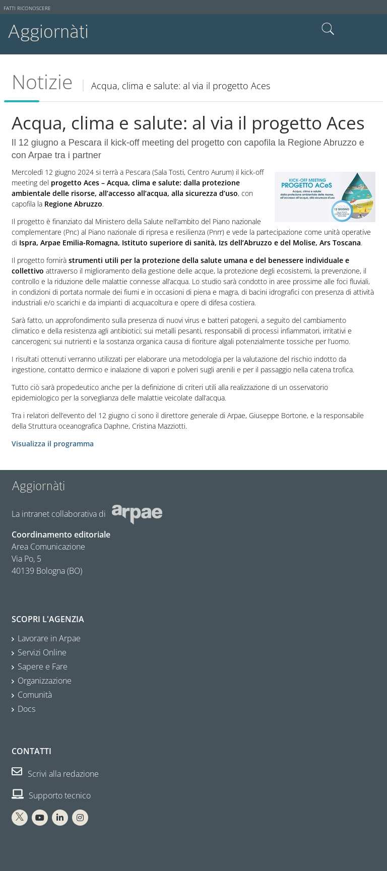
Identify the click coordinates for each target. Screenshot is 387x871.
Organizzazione (45, 680)
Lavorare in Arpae (49, 638)
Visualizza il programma (53, 443)
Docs (26, 708)
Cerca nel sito (328, 29)
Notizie (42, 82)
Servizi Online (42, 652)
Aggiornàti (48, 31)
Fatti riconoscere (27, 8)
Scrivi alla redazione (55, 773)
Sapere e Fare (43, 666)
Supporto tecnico (51, 795)
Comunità (35, 694)
